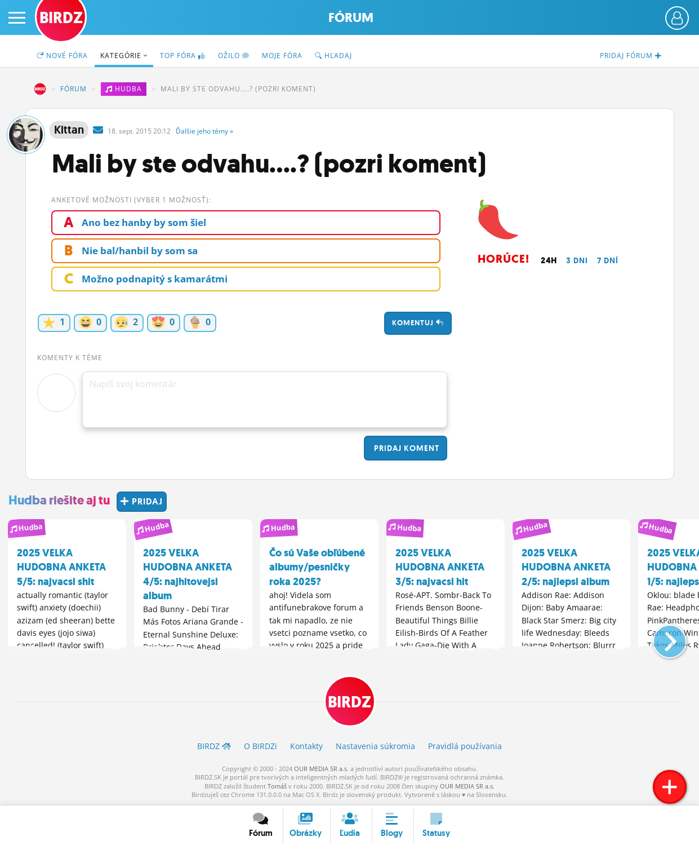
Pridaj (405, 448)
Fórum (350, 17)
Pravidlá (465, 746)
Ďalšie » (204, 131)
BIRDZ (40, 89)
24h (549, 260)
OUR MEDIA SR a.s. (321, 768)
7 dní (607, 260)
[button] (660, 637)
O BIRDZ (260, 746)
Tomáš (277, 786)
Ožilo (234, 55)
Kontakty (306, 746)
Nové (62, 55)
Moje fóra (282, 55)
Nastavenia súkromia (375, 746)
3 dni (577, 260)
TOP (183, 55)
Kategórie (124, 55)
